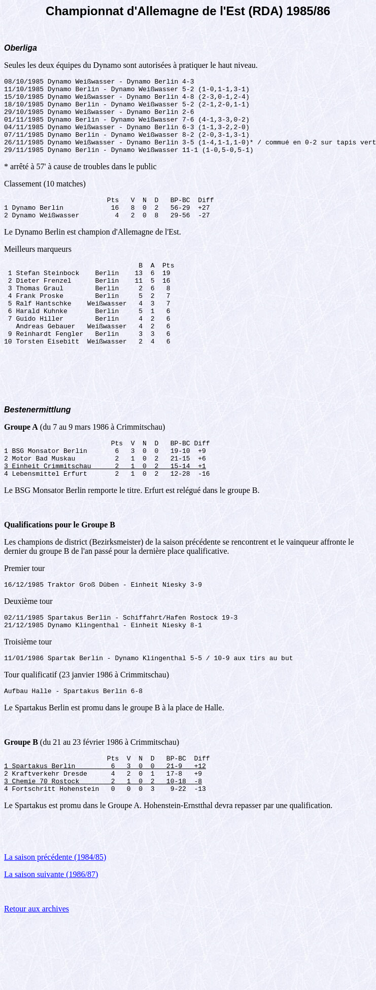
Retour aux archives (36, 968)
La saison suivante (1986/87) (51, 933)
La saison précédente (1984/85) (55, 916)
